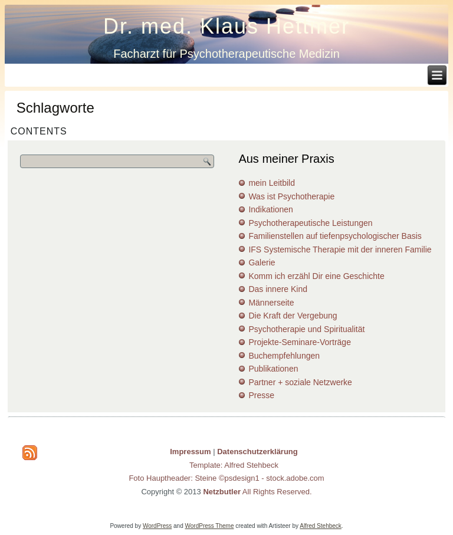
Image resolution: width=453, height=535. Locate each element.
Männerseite (271, 302)
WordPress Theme (209, 526)
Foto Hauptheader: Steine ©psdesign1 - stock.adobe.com (226, 478)
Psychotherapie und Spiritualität (306, 329)
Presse (261, 395)
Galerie (261, 262)
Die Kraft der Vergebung (292, 315)
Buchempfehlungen (284, 355)
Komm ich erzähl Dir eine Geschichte (316, 276)
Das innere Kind (277, 289)
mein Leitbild (271, 183)
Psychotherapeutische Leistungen (310, 223)
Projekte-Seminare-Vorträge (299, 342)
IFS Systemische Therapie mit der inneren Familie (339, 249)
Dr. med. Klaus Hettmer (226, 26)
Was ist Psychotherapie (291, 196)
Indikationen (270, 209)
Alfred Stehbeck (321, 526)
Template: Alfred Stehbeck (233, 465)
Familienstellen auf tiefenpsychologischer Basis (334, 236)
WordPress (157, 526)
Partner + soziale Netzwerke (300, 382)
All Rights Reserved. (257, 491)
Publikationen (273, 368)
